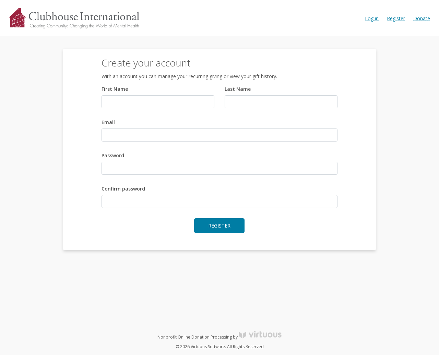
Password (113, 155)
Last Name (238, 89)
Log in (372, 18)
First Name (115, 89)
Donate (421, 18)
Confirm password (123, 188)
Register (396, 18)
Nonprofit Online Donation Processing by (219, 337)
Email (108, 122)
